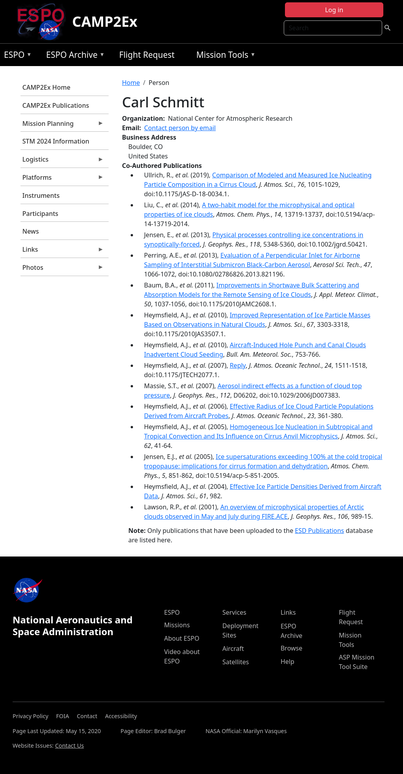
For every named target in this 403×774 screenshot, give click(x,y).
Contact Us (69, 745)
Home (131, 82)
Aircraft (233, 648)
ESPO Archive (73, 56)
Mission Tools (224, 56)
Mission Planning (62, 125)
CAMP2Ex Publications (55, 105)
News (30, 231)
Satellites (235, 662)
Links (62, 251)
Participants (40, 213)
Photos (62, 269)
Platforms (62, 179)
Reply (238, 365)
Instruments (41, 195)
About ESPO (181, 638)
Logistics (62, 161)
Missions (177, 625)
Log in (334, 10)
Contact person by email (180, 127)
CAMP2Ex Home (46, 87)
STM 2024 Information (55, 141)
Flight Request (147, 54)
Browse (291, 648)
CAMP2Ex (104, 21)
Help (287, 661)
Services (234, 612)
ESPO (16, 56)
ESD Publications (319, 530)
